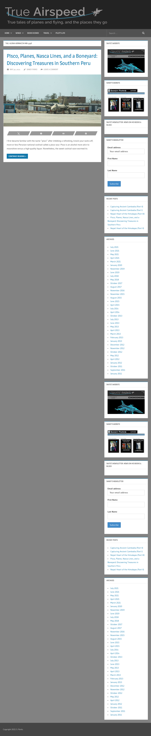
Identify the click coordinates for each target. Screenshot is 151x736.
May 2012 (114, 355)
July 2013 (114, 319)
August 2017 (116, 287)
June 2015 (114, 301)
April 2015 (114, 305)
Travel (47, 33)
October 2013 (116, 315)
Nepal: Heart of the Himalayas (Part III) (127, 213)
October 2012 (116, 352)
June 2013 (114, 323)
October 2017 (116, 283)
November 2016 (117, 290)
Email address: (126, 150)
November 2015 (117, 294)
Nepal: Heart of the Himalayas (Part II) (127, 228)
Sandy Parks (32, 69)
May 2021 (114, 254)
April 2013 (114, 330)
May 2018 (114, 279)
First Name (113, 158)
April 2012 (114, 359)
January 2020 (116, 265)
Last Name (112, 170)
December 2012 (117, 344)
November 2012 (117, 348)
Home (8, 33)
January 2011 (116, 373)
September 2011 (117, 370)
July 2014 (114, 308)
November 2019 (117, 268)
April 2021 (114, 258)
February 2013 (116, 337)
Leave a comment (51, 69)
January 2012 (116, 362)
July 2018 (114, 276)
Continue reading (17, 156)
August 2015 (116, 297)
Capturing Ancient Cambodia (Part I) (126, 210)
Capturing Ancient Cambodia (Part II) (126, 206)
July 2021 (114, 247)
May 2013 (114, 326)
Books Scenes (33, 33)
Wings (20, 33)
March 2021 (115, 261)
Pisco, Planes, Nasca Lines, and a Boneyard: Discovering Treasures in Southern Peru (123, 221)
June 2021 (114, 250)
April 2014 (114, 312)
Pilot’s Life (60, 33)
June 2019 (114, 272)
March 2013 (115, 334)
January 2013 (116, 341)
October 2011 (116, 366)
